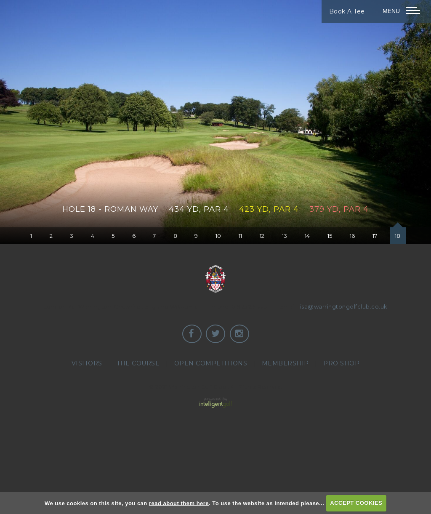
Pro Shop (341, 363)
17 (375, 235)
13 (284, 235)
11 (240, 235)
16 (352, 235)
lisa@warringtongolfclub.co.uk (343, 306)
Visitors (87, 363)
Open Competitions (210, 363)
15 (330, 235)
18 (398, 235)
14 (307, 235)
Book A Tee (347, 11)
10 (218, 235)
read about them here (179, 503)
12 (262, 235)
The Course (138, 363)
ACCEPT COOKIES (356, 503)
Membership (285, 363)
